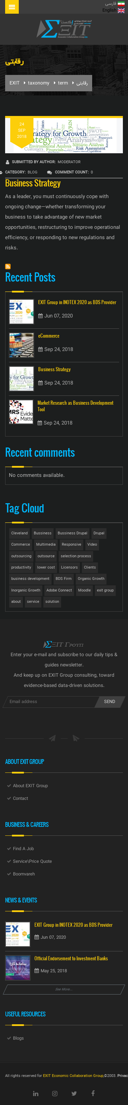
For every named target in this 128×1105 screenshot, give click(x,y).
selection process (76, 556)
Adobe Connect (59, 591)
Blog (33, 173)
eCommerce (48, 336)
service (33, 602)
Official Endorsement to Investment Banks (71, 958)
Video (92, 545)
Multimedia (46, 545)
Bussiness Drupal (72, 533)
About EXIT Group (30, 786)
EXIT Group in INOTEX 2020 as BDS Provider (77, 302)
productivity (21, 568)
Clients (90, 568)
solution (52, 602)
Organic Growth (91, 579)
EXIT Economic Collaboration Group (73, 1076)
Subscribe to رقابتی (8, 266)
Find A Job (23, 849)
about (16, 602)
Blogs (18, 1038)
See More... (64, 989)
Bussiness (43, 533)
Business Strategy (32, 182)
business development (30, 579)
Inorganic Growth (25, 591)
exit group (105, 591)
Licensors (69, 568)
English (113, 10)
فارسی (115, 3)
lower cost (46, 568)
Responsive (71, 545)
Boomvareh (24, 874)
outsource (46, 556)
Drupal (99, 533)
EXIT (14, 83)
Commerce (20, 545)
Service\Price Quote (32, 861)
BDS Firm (64, 579)
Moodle (84, 591)
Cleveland (19, 533)
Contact (20, 798)
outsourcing (21, 556)
